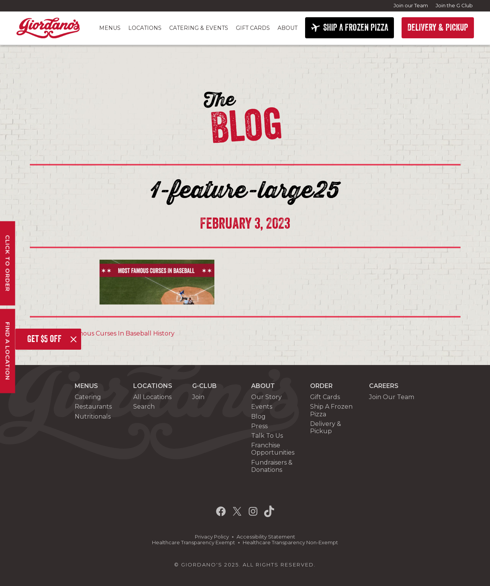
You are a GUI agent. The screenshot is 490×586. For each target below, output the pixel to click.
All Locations (152, 397)
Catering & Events (198, 28)
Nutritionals (93, 416)
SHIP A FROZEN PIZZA (355, 27)
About (287, 28)
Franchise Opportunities (272, 449)
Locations (145, 28)
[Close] (73, 339)
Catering (88, 397)
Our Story (266, 397)
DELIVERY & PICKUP (437, 27)
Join (198, 397)
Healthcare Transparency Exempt (193, 542)
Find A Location (7, 351)
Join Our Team (391, 397)
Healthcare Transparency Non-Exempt (290, 542)
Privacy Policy (212, 537)
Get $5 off (44, 339)
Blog (258, 416)
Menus (110, 28)
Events (261, 406)
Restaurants (93, 406)
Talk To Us (267, 435)
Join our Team (411, 5)
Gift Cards (253, 28)
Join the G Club (454, 5)
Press (259, 426)
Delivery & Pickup (325, 427)
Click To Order (7, 263)
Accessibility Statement (266, 537)
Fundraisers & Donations (271, 466)
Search (144, 406)
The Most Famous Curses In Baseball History (105, 333)
